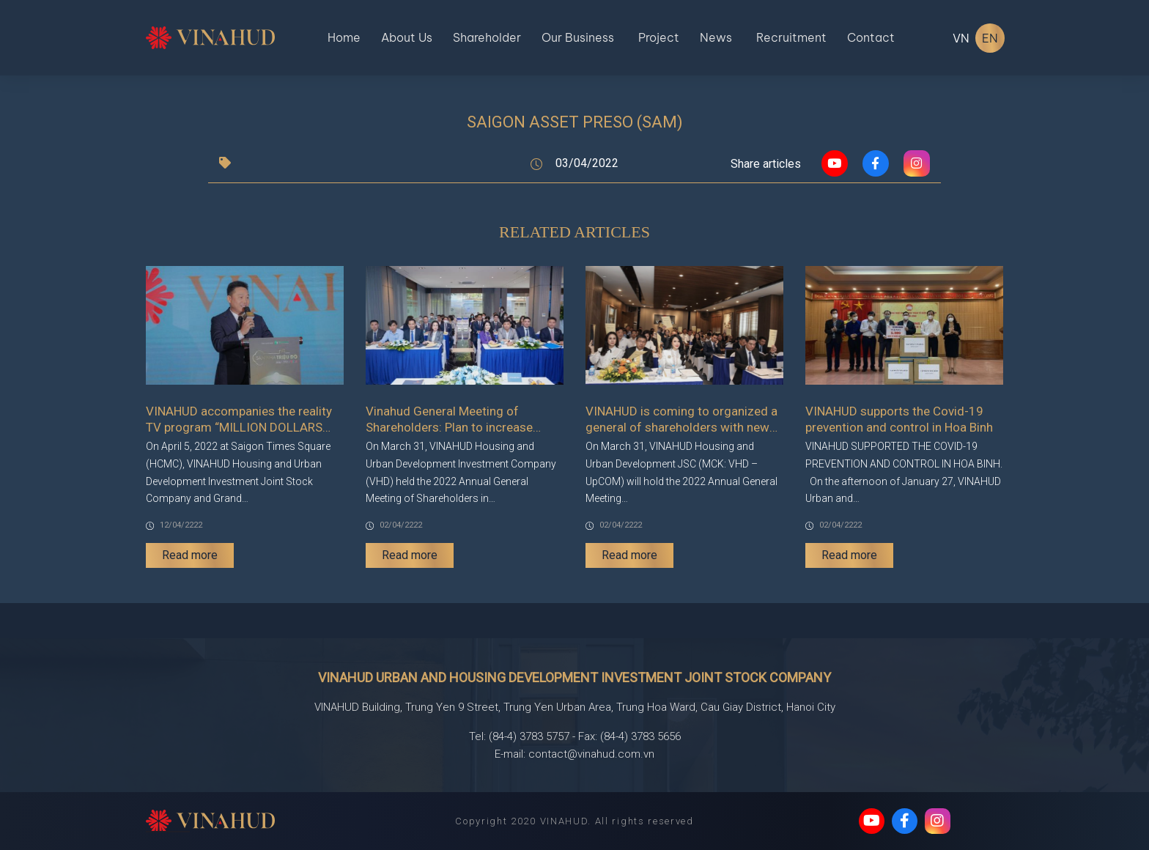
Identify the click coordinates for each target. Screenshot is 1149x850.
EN (990, 38)
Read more (190, 555)
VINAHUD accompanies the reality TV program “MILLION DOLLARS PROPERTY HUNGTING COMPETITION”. (239, 419)
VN (961, 38)
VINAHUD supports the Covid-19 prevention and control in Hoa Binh (899, 419)
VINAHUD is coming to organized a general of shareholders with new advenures (681, 419)
